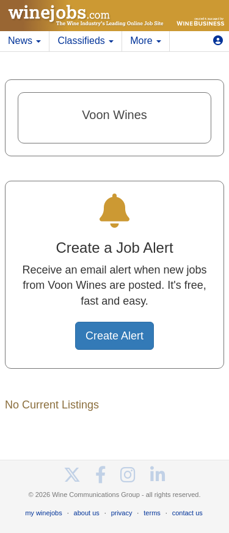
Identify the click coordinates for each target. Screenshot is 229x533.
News (24, 40)
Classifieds (85, 40)
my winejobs (43, 513)
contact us (187, 513)
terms (152, 513)
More (145, 40)
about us (87, 513)
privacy (122, 513)
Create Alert (114, 336)
